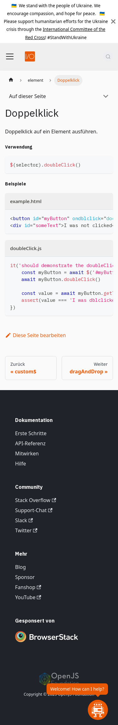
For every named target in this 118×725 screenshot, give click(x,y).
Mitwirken (27, 453)
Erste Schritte (31, 433)
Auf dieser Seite (27, 96)
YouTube (28, 597)
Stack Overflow (35, 500)
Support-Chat (34, 510)
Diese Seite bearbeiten (35, 335)
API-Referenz (30, 443)
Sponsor (25, 577)
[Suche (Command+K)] (108, 56)
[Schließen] (113, 21)
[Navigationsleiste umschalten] (9, 56)
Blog (20, 567)
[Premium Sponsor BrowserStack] (46, 642)
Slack (24, 520)
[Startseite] (11, 80)
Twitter (26, 530)
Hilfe (20, 463)
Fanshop (28, 587)
